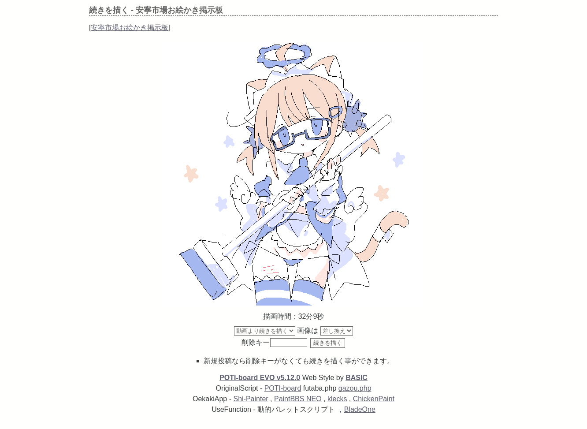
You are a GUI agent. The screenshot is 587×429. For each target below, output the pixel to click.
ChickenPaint (373, 399)
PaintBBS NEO (298, 399)
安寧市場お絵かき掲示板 (129, 27)
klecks (337, 399)
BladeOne (359, 409)
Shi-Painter (250, 399)
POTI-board (282, 388)
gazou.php (355, 388)
